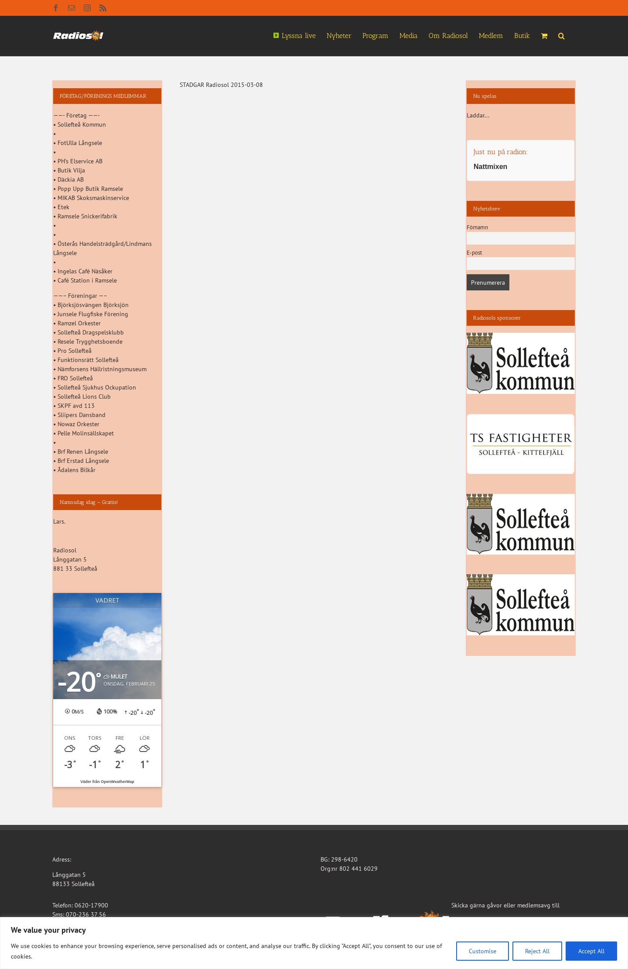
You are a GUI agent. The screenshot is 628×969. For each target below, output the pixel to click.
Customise (482, 951)
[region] (314, 943)
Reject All (537, 951)
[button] (561, 35)
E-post (474, 252)
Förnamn (477, 227)
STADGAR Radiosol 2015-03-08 (221, 85)
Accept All (591, 951)
